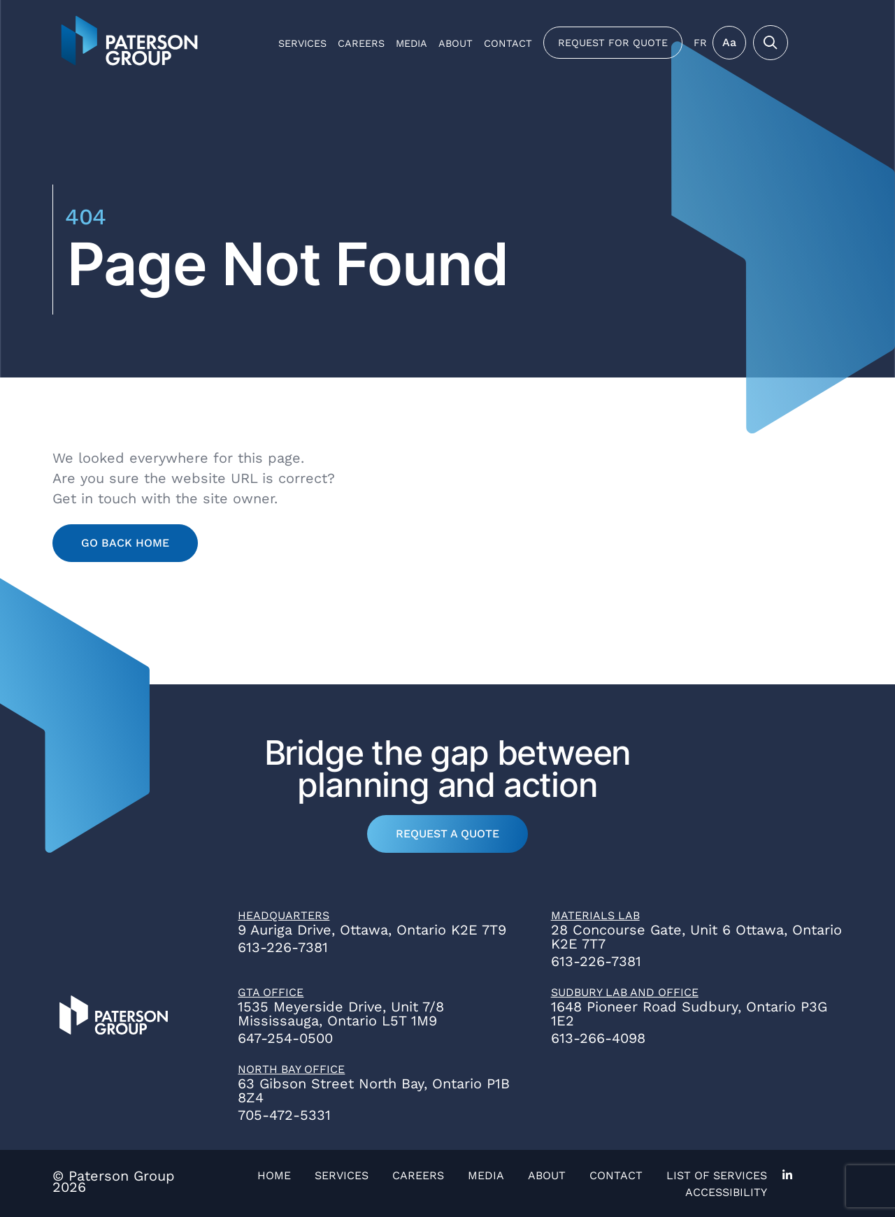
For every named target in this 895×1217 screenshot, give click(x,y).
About (455, 43)
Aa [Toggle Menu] (729, 42)
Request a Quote (447, 833)
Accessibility (726, 1192)
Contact (508, 43)
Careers (361, 43)
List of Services (716, 1175)
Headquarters (283, 915)
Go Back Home (125, 542)
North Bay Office (291, 1069)
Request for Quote (613, 42)
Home (274, 1175)
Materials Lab (595, 915)
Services (302, 43)
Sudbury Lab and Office (625, 992)
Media (411, 43)
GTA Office (270, 992)
